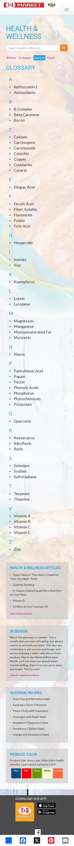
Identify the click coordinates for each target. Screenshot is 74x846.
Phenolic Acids (26, 387)
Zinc (17, 549)
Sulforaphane (25, 476)
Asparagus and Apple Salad (29, 716)
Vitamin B (22, 521)
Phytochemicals (27, 398)
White (47, 770)
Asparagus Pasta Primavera (29, 704)
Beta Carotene (26, 114)
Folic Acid (22, 226)
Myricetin (22, 337)
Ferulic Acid (24, 203)
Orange (58, 770)
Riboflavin (22, 443)
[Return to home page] (37, 5)
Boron (19, 120)
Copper (20, 159)
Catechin (21, 153)
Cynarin (20, 170)
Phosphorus (24, 393)
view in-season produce (24, 675)
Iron (17, 265)
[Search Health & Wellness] (33, 47)
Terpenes (22, 493)
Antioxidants (25, 92)
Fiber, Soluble (25, 209)
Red (26, 770)
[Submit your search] (64, 47)
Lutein (19, 298)
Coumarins (23, 164)
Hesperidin (23, 242)
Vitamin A (22, 516)
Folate (19, 220)
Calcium (20, 137)
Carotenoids (24, 148)
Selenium (21, 465)
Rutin (18, 449)
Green (36, 770)
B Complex (23, 109)
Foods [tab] (51, 57)
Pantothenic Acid (28, 371)
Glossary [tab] (39, 57)
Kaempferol (24, 281)
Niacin (19, 354)
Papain (19, 376)
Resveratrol (24, 438)
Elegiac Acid (24, 187)
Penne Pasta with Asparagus (30, 710)
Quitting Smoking (23, 584)
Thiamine (22, 499)
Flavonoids (23, 215)
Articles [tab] (11, 57)
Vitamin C (22, 527)
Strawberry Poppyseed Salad (30, 722)
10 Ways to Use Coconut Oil (30, 606)
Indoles (20, 259)
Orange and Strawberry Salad (31, 734)
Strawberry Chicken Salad (28, 728)
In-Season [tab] (25, 57)
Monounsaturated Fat (33, 332)
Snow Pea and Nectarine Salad (31, 699)
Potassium (23, 404)
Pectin (19, 382)
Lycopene (22, 304)
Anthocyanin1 (25, 87)
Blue (16, 770)
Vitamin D (19, 600)
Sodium (20, 471)
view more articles (21, 613)
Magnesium (24, 321)
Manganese (24, 326)
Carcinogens (24, 142)
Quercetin (22, 421)
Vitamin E (22, 532)
